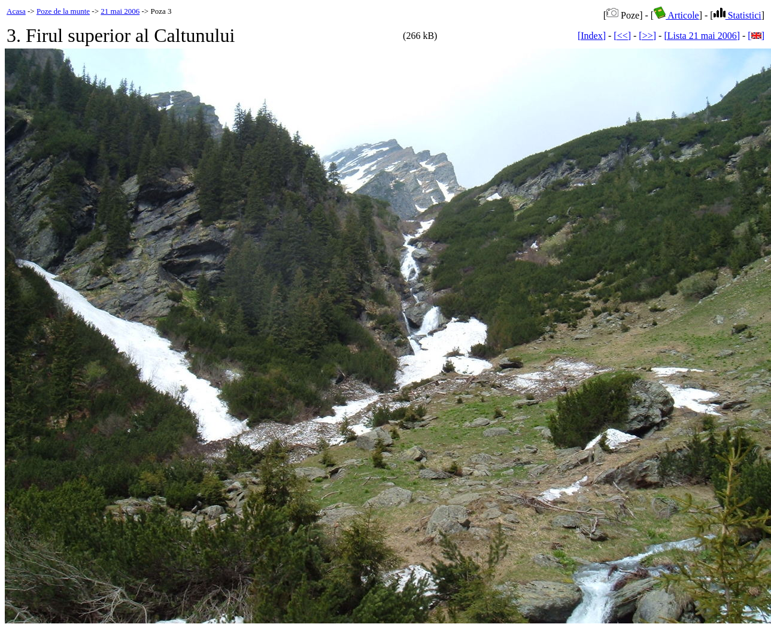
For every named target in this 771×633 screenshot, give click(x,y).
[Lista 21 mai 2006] (702, 36)
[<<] (622, 36)
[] (756, 36)
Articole (676, 15)
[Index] (592, 36)
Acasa (16, 11)
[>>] (647, 36)
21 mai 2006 (120, 11)
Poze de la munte (63, 11)
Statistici (737, 15)
